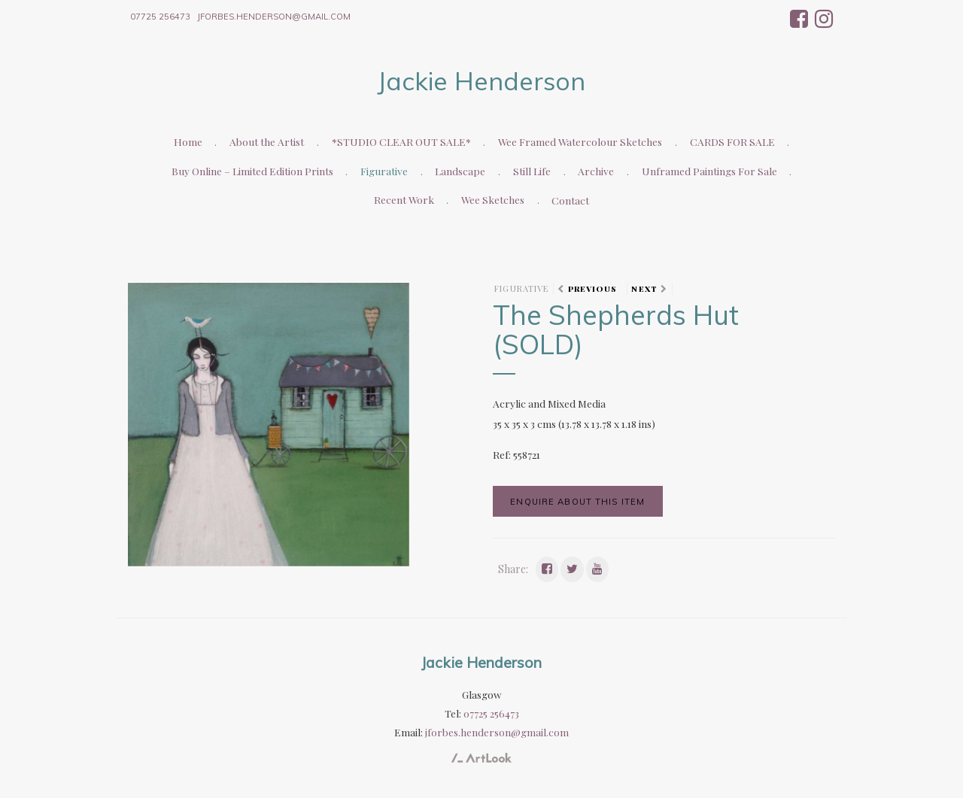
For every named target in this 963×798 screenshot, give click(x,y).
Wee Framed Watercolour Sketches (580, 141)
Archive (596, 171)
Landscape (460, 171)
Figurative (384, 171)
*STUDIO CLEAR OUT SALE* (401, 141)
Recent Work (404, 199)
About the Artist (266, 141)
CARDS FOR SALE (732, 141)
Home (188, 141)
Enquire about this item (577, 501)
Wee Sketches (492, 199)
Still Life (532, 171)
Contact (570, 200)
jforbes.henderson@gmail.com (274, 16)
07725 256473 (160, 16)
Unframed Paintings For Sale (709, 171)
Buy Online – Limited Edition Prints (252, 171)
